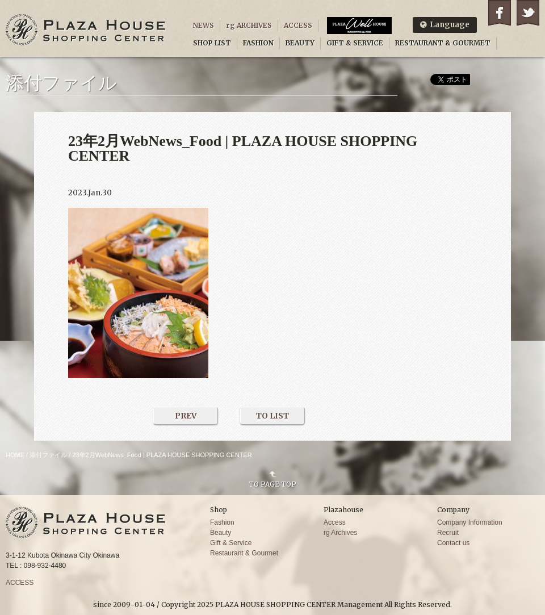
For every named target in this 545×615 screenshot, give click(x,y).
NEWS (203, 25)
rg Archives (340, 533)
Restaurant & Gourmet (244, 553)
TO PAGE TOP (272, 484)
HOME (15, 454)
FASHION (258, 43)
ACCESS (298, 25)
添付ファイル (48, 454)
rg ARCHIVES (249, 25)
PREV (186, 416)
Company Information (469, 522)
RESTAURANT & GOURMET (443, 43)
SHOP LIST (212, 43)
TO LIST (272, 416)
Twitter (528, 13)
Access (335, 522)
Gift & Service (230, 543)
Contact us (453, 543)
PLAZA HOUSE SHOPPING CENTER (86, 30)
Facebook (499, 13)
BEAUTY (300, 43)
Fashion (222, 522)
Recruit (448, 533)
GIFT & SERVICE (354, 43)
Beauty (220, 533)
